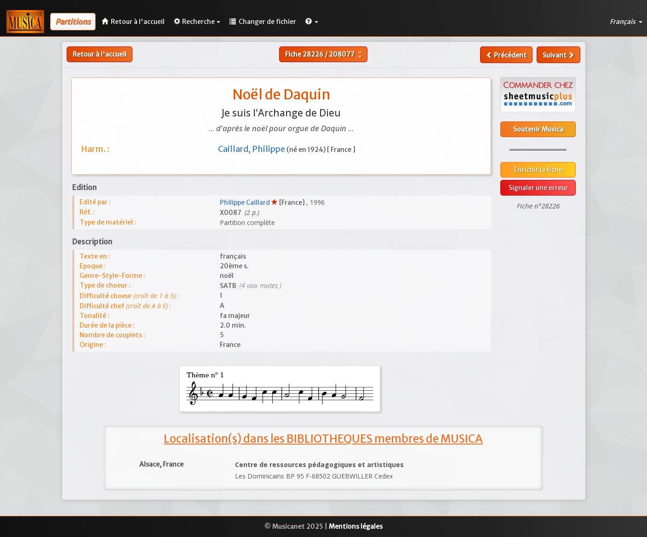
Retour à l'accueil (99, 54)
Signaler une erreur (538, 188)
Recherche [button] (197, 21)
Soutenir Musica (538, 129)
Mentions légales (356, 526)
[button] (312, 21)
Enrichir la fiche (538, 170)
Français (626, 21)
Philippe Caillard (245, 202)
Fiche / (324, 54)
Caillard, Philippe (252, 149)
